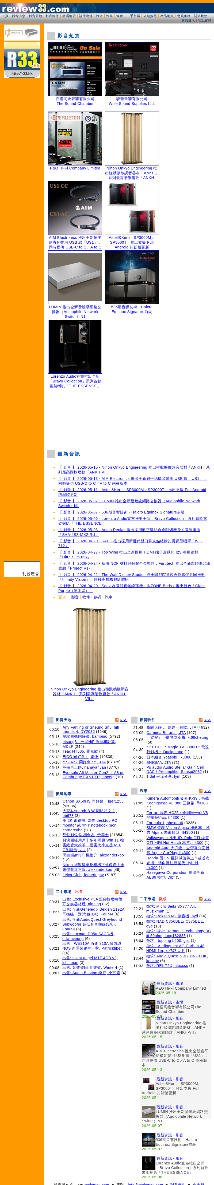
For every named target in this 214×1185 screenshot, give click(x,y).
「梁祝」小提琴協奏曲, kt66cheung (177, 737)
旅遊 (99, 16)
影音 (75, 597)
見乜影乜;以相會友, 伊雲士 (86, 835)
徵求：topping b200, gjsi (168, 940)
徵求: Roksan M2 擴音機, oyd (172, 916)
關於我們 (200, 16)
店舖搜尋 (150, 16)
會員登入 (188, 20)
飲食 (119, 16)
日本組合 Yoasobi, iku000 (169, 757)
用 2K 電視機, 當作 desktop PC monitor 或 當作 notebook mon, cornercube (90, 825)
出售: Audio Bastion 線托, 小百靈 (91, 973)
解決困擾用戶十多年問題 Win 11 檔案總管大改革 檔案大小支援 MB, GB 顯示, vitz (93, 845)
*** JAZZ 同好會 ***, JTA (84, 762)
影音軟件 (52, 16)
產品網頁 (167, 16)
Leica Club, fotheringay (83, 875)
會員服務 (183, 16)
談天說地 (86, 16)
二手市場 (133, 16)
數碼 (97, 597)
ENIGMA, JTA (159, 762)
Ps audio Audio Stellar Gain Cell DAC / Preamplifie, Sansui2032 (175, 769)
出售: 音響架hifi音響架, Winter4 (89, 967)
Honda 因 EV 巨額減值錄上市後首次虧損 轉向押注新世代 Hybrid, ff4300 (178, 863)
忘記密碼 (204, 20)
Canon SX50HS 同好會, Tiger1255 (93, 801)
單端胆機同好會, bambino (85, 736)
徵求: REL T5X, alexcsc (167, 965)
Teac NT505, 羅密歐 (80, 751)
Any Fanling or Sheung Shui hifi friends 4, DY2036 (91, 729)
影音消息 (18, 16)
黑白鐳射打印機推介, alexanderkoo (93, 855)
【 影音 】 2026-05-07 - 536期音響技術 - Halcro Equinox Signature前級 (121, 512)
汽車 (109, 16)
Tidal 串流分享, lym (164, 776)
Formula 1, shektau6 (165, 823)
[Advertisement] (129, 417)
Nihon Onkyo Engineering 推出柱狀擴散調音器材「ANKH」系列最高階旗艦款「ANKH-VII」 (89, 692)
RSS (123, 720)
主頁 (5, 16)
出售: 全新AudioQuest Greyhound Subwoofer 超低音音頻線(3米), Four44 (92, 924)
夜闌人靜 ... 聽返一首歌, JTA (171, 727)
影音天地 (35, 16)
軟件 (86, 597)
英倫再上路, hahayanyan (84, 767)
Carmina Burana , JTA (166, 732)
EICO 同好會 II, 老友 (81, 757)
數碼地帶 (69, 16)
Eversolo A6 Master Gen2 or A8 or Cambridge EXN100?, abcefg (93, 775)
